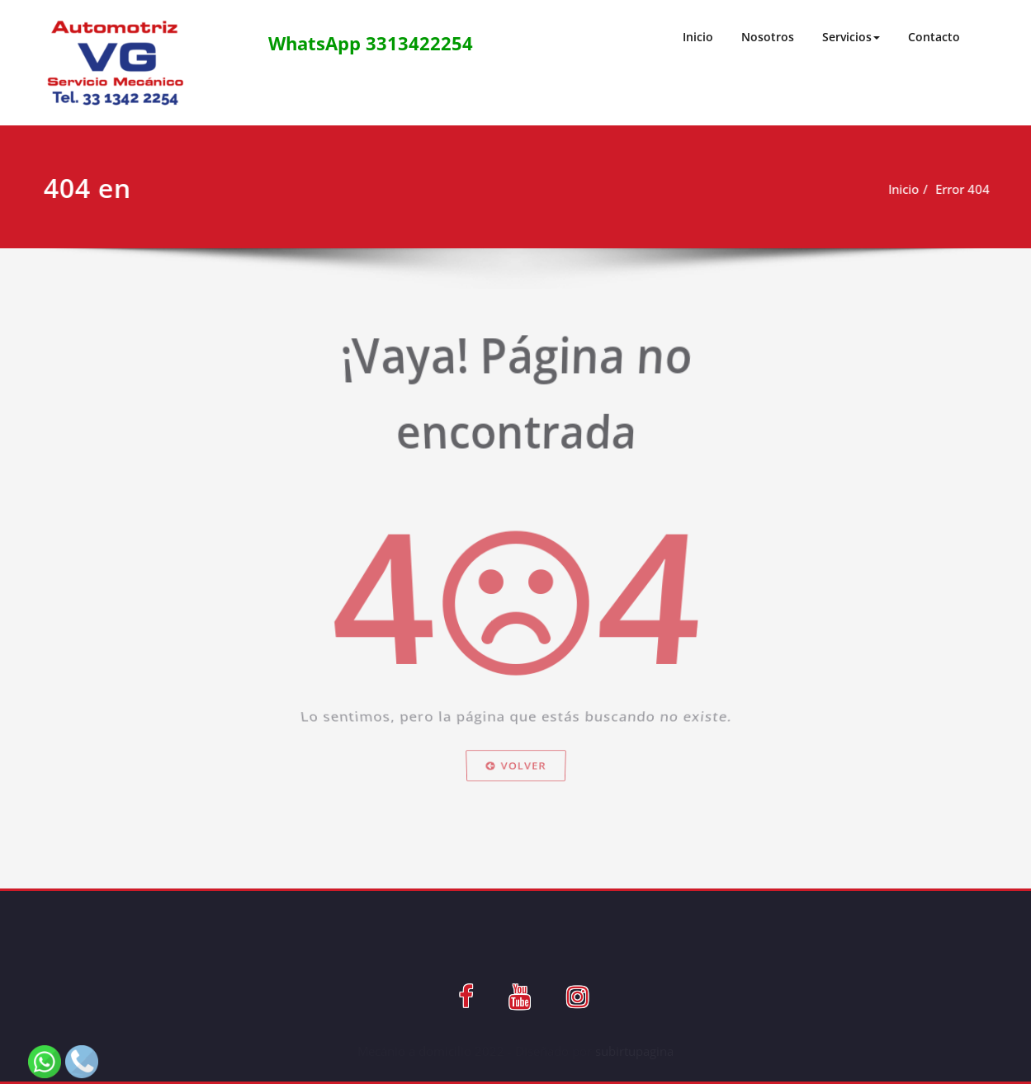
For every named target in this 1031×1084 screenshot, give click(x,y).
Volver (515, 794)
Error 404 (962, 189)
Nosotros (767, 37)
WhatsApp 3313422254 (370, 43)
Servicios (851, 37)
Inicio (698, 37)
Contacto (934, 37)
